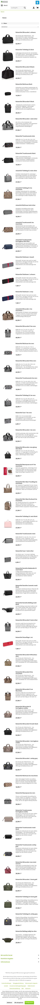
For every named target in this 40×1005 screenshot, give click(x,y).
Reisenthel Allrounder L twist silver (26, 119)
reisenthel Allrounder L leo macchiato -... (24, 309)
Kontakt (6, 986)
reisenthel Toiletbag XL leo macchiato (24, 188)
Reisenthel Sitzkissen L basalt (25, 257)
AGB (22, 988)
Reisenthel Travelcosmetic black (25, 153)
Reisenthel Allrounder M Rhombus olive (26, 655)
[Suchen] (24, 7)
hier (19, 980)
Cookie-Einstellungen (6, 983)
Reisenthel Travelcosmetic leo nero (26, 378)
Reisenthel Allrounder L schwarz (26, 32)
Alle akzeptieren (18, 1002)
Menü (4, 5)
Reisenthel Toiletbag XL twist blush (26, 516)
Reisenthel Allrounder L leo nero (26, 430)
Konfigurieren (29, 1002)
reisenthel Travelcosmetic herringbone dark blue (24, 240)
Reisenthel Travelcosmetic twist (25, 534)
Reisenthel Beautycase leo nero (25, 793)
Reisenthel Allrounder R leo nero (26, 326)
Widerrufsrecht (31, 986)
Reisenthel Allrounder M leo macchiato (24, 672)
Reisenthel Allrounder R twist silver (27, 620)
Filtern (4, 23)
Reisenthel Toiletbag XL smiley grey (26, 914)
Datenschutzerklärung (15, 988)
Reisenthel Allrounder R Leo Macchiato (24, 690)
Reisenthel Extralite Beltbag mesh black (26, 603)
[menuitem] (4, 5)
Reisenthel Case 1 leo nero (24, 412)
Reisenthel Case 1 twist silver (25, 551)
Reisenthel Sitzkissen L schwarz (25, 274)
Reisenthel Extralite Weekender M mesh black (26, 569)
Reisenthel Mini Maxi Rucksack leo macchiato (26, 499)
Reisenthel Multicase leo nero (25, 343)
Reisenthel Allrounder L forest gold (26, 879)
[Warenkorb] (37, 7)
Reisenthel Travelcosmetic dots (25, 136)
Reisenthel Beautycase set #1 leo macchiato (26, 465)
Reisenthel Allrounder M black (25, 67)
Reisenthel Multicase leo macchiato (27, 776)
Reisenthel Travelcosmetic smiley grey (26, 845)
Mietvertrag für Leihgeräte (31, 983)
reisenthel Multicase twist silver (25, 205)
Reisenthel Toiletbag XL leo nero (25, 395)
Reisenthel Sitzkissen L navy (24, 292)
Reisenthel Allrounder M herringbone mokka (23, 707)
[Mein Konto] (33, 7)
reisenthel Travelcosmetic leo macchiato (25, 223)
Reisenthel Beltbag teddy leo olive (26, 931)
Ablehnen (9, 1002)
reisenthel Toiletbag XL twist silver (26, 170)
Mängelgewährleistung (18, 983)
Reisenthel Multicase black (24, 84)
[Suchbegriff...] (18, 7)
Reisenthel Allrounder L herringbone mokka (27, 741)
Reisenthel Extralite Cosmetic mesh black (27, 586)
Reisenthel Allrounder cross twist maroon (26, 862)
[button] (37, 2)
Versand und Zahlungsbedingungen (18, 986)
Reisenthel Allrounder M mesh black (27, 724)
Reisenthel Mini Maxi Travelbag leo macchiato (26, 482)
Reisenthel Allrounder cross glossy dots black (26, 448)
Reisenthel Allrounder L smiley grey (27, 758)
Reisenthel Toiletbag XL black (25, 49)
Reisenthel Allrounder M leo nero (26, 361)
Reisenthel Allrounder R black (25, 101)
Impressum (27, 988)
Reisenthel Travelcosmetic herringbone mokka (24, 811)
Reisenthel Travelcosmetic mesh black (26, 828)
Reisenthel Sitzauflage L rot (24, 637)
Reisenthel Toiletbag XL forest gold (26, 897)
